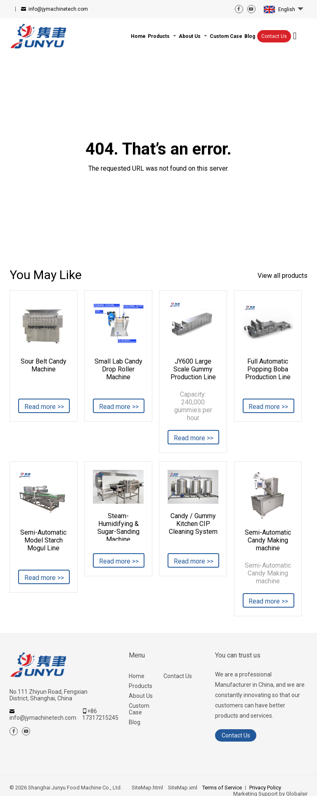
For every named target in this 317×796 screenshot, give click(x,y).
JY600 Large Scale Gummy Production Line (193, 369)
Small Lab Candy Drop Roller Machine (118, 369)
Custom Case (139, 709)
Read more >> (44, 407)
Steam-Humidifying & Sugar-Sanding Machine (118, 526)
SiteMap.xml (182, 787)
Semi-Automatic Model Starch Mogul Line (43, 540)
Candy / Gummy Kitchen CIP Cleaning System (193, 523)
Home (136, 676)
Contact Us (274, 36)
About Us (141, 696)
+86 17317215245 (100, 714)
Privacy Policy (265, 787)
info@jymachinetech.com (58, 9)
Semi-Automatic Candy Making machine (268, 540)
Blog (134, 722)
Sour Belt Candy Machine (43, 365)
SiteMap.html (147, 787)
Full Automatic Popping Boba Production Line (268, 369)
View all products (283, 275)
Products (140, 686)
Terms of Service (222, 787)
